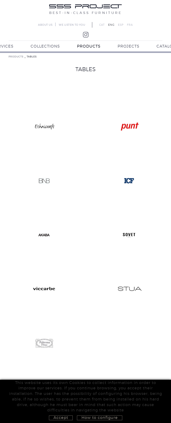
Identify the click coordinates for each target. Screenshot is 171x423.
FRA (130, 25)
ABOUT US (45, 25)
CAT (102, 25)
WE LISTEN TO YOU (72, 25)
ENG (111, 25)
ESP (121, 25)
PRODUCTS (16, 57)
